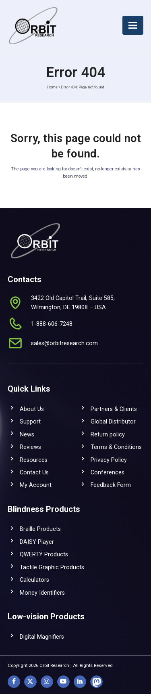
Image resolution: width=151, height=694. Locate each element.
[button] (132, 25)
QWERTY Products (44, 554)
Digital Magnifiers (42, 636)
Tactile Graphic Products (52, 567)
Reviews (30, 447)
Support (30, 421)
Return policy (108, 434)
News (27, 434)
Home (52, 87)
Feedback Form (111, 485)
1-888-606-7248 (51, 324)
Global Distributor (113, 421)
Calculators (34, 580)
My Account (36, 485)
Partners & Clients (114, 409)
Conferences (107, 472)
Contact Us (34, 472)
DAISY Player (37, 542)
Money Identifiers (42, 592)
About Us (32, 409)
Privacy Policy (109, 460)
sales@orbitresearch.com (64, 343)
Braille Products (40, 529)
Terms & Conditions (116, 447)
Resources (34, 460)
